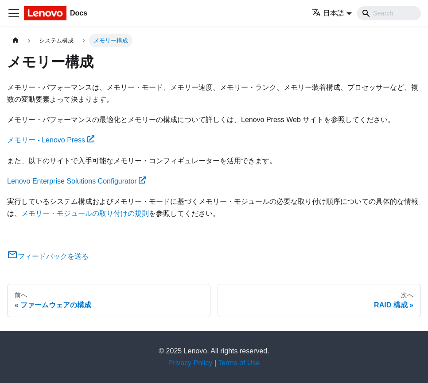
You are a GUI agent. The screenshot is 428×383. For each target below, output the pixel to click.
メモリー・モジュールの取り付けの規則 (85, 213)
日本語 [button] (328, 13)
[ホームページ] (15, 40)
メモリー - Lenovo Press (50, 140)
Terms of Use (239, 363)
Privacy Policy (190, 363)
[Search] (389, 13)
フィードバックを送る (48, 256)
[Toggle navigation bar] (13, 13)
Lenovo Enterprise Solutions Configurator (76, 181)
